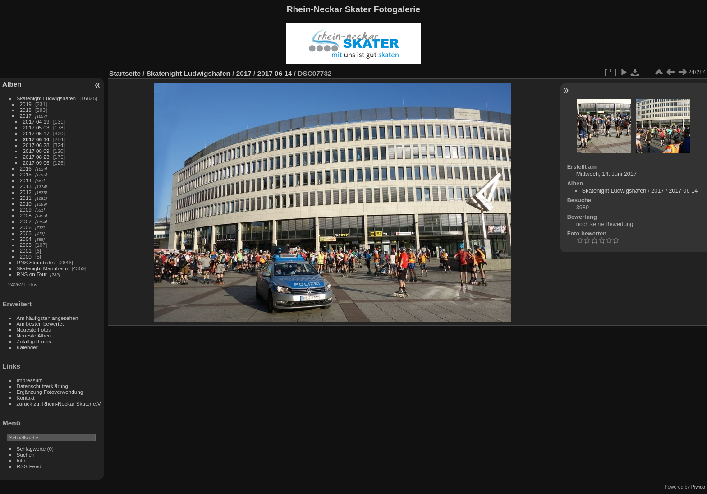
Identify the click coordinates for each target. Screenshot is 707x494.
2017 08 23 (36, 157)
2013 (26, 186)
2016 (26, 168)
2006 (26, 227)
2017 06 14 (36, 139)
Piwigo (698, 486)
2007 (26, 221)
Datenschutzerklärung (42, 386)
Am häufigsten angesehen (47, 318)
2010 (26, 204)
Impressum (30, 380)
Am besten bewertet (40, 324)
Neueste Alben (34, 335)
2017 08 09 (36, 151)
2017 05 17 (36, 133)
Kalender (27, 347)
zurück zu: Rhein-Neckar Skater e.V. (59, 403)
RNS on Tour (32, 274)
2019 (26, 104)
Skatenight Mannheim (42, 268)
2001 (26, 251)
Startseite (125, 73)
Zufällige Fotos (34, 341)
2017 (26, 116)
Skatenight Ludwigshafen (46, 98)
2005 (26, 233)
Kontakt (26, 398)
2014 (26, 180)
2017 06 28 (36, 145)
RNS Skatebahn (36, 262)
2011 (26, 198)
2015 (26, 174)
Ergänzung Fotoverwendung (50, 392)
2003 (26, 245)
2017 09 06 (36, 163)
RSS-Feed (29, 466)
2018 (26, 110)
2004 (26, 239)
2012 (26, 192)
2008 (26, 215)
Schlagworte (31, 449)
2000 (26, 256)
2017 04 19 (36, 122)
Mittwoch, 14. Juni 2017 (606, 174)
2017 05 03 (36, 127)
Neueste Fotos (34, 329)
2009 (26, 209)
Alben (12, 84)
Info (21, 460)
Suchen (26, 454)
